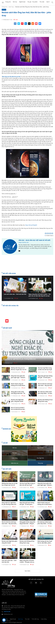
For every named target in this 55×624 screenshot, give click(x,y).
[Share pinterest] (22, 24)
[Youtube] (19, 251)
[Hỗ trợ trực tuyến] (4, 620)
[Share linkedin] (25, 24)
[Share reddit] (33, 24)
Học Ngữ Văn (42, 538)
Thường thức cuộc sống (9, 499)
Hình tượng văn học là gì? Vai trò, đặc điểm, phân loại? (45, 542)
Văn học (15, 2)
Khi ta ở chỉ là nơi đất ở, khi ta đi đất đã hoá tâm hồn (18, 409)
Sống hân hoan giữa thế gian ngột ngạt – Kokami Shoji (18, 377)
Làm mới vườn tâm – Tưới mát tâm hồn (15, 294)
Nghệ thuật (22, 2)
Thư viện (42, 2)
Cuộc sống (44, 619)
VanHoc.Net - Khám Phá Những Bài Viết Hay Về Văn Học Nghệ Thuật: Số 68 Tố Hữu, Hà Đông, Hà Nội (13, 607)
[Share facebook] (15, 24)
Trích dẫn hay (35, 619)
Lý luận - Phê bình (25, 478)
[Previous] (5, 289)
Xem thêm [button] (27, 571)
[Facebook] (31, 583)
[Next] (49, 289)
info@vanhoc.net (8, 614)
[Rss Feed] (41, 583)
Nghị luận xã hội (25, 480)
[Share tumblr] (29, 24)
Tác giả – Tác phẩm (33, 2)
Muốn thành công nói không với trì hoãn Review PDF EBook (18, 385)
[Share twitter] (18, 24)
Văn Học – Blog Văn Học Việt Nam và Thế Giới (34, 240)
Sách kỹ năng (42, 480)
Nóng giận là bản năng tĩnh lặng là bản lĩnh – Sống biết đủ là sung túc (18, 393)
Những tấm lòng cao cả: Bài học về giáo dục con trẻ (18, 368)
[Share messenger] (40, 24)
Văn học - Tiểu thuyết (15, 291)
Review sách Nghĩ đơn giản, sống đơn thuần (17, 400)
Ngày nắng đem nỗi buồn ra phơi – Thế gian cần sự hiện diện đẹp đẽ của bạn (40, 295)
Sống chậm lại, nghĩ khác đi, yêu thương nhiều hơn (19, 359)
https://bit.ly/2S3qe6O (31, 225)
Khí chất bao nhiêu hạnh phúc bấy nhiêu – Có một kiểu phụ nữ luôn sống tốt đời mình (45, 394)
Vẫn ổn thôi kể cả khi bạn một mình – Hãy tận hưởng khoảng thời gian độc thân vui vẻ (45, 386)
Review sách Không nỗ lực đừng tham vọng (45, 400)
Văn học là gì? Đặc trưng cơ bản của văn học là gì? (45, 368)
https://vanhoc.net (23, 242)
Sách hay (48, 2)
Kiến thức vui (7, 620)
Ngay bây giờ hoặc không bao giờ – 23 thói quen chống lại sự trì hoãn (45, 377)
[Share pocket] (36, 24)
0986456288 (7, 611)
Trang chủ (8, 2)
